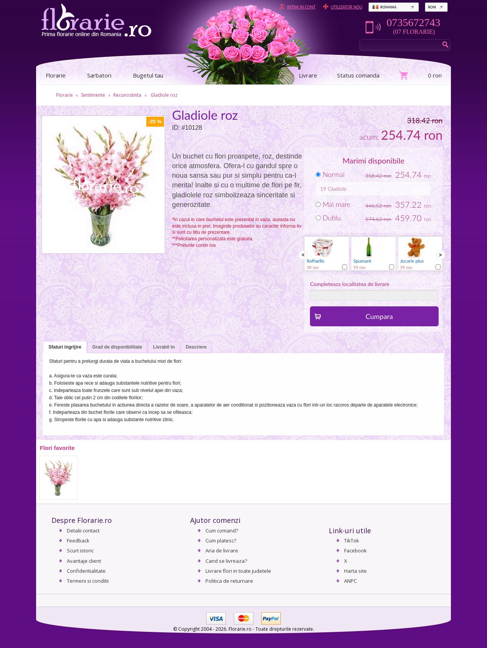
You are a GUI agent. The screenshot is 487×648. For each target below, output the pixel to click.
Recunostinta (127, 95)
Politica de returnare (229, 580)
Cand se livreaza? (226, 560)
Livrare (308, 75)
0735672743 (413, 23)
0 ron (435, 75)
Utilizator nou (346, 7)
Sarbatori (99, 75)
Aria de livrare (221, 550)
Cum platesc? (220, 540)
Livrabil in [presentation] (164, 347)
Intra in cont (301, 7)
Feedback (78, 540)
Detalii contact (83, 530)
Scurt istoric (80, 550)
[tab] (64, 348)
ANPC (350, 580)
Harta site (355, 570)
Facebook (355, 550)
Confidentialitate (86, 570)
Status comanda (358, 75)
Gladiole (337, 188)
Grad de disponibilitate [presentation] (117, 347)
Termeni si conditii (88, 580)
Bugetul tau (148, 75)
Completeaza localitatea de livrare (349, 284)
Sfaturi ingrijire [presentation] (64, 347)
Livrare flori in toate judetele (238, 570)
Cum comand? (221, 530)
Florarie (64, 95)
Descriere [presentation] (196, 347)
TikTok (351, 540)
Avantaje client (84, 560)
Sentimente (93, 95)
